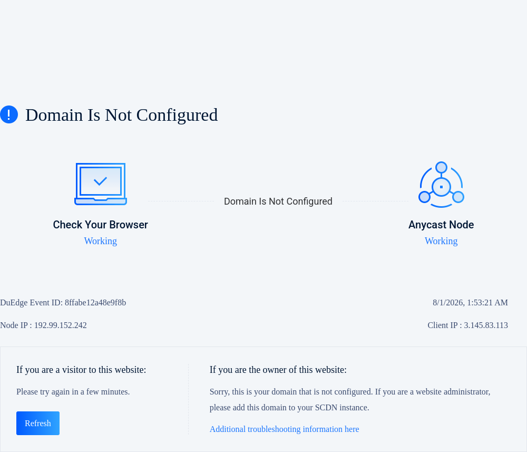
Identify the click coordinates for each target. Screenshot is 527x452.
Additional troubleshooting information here (284, 429)
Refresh (38, 423)
